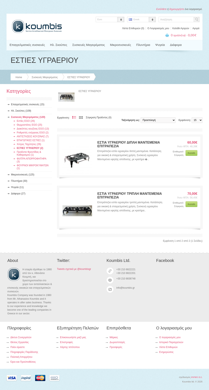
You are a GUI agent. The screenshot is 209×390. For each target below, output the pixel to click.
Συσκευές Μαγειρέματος (88, 45)
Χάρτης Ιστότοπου (70, 347)
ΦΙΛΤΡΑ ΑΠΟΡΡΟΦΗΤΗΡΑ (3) (31, 160)
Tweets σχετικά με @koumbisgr (74, 269)
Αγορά (195, 28)
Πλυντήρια (143, 45)
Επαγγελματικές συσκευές (27, 45)
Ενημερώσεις (166, 352)
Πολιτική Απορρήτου (21, 357)
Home (19, 77)
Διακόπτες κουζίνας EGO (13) (33, 128)
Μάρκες (114, 337)
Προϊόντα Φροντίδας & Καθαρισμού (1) (29, 153)
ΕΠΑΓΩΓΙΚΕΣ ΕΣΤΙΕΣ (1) (30, 140)
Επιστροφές (66, 342)
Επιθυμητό (178, 151)
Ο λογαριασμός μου (170, 337)
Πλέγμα (81, 117)
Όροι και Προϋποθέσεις (23, 361)
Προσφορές (116, 347)
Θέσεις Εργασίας (19, 342)
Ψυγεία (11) (17, 187)
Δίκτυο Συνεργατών (20, 337)
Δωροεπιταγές (117, 342)
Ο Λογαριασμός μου (158, 28)
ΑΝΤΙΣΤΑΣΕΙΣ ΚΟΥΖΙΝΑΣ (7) (33, 136)
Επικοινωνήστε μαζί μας (73, 337)
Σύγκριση (178, 155)
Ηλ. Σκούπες (58, 45)
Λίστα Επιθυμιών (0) (133, 28)
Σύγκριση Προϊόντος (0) (98, 117)
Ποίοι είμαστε (17, 347)
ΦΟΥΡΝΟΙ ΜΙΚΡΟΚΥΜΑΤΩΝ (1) (33, 167)
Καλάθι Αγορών (180, 28)
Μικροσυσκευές (120, 45)
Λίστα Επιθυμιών (168, 347)
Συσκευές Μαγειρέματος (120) (28, 117)
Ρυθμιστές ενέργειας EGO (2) (33, 132)
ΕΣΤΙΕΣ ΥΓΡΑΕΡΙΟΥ (78, 77)
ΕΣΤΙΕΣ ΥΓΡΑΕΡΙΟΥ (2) (30, 148)
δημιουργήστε (176, 9)
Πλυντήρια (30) (19, 180)
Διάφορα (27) (18, 193)
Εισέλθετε (161, 9)
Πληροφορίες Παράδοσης (24, 352)
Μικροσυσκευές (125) (22, 174)
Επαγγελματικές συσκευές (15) (27, 104)
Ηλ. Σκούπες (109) (21, 110)
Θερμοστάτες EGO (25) (29, 124)
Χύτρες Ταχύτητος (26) (29, 144)
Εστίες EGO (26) (26, 121)
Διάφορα (176, 45)
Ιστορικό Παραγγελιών (171, 342)
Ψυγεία (160, 45)
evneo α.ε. (196, 377)
